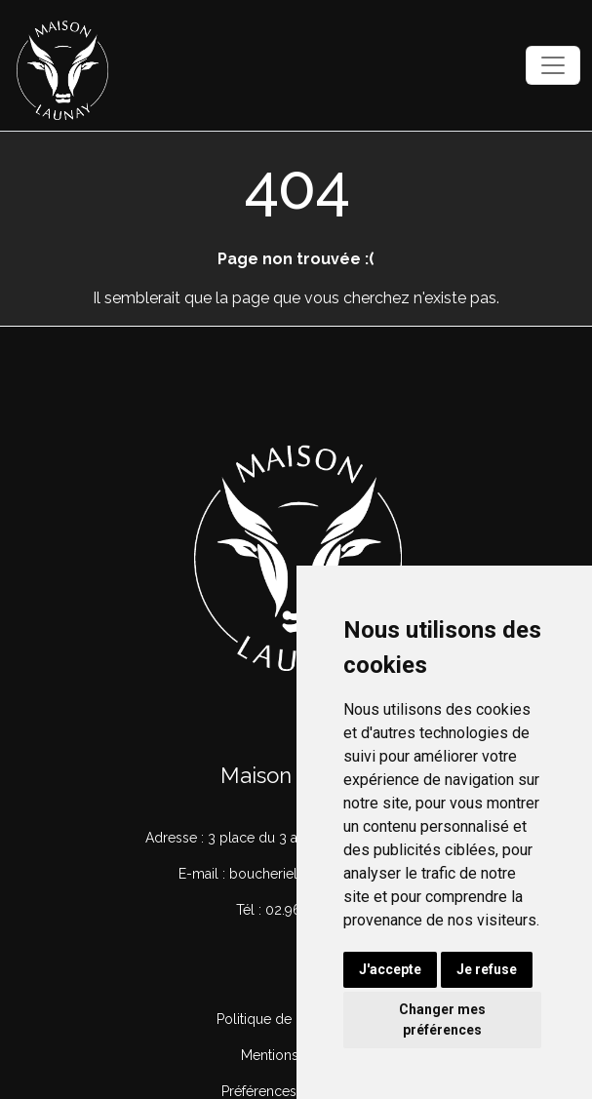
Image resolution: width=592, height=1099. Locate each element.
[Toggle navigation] (553, 65)
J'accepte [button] (390, 969)
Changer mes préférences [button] (442, 1019)
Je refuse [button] (486, 969)
